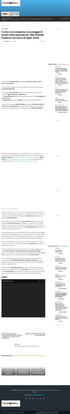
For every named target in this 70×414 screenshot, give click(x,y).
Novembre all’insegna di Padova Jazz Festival (38, 373)
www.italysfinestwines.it (17, 212)
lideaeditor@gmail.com (38, 395)
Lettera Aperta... (58, 291)
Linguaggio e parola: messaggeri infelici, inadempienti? (60, 285)
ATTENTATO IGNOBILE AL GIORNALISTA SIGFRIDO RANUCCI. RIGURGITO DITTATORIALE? (61, 295)
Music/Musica (38, 371)
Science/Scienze (58, 315)
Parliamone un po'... (59, 282)
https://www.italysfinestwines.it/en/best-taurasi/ (25, 161)
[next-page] (4, 378)
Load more (58, 325)
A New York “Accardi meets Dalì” (60, 276)
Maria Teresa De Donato (62, 112)
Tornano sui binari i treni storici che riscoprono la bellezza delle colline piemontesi (61, 91)
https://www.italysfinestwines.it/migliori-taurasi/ (17, 159)
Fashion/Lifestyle (59, 302)
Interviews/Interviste (59, 105)
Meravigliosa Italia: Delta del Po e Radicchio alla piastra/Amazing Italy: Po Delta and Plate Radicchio (61, 108)
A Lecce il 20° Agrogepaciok (8, 373)
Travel (56, 87)
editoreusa (7, 41)
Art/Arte (57, 274)
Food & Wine (7, 25)
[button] (65, 3)
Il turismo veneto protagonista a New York (61, 100)
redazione (60, 94)
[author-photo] (56, 74)
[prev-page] (2, 378)
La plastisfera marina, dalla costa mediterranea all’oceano (61, 318)
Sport (56, 76)
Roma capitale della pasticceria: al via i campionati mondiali (23, 373)
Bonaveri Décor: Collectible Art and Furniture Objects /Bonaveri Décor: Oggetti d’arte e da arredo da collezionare (61, 307)
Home (3, 25)
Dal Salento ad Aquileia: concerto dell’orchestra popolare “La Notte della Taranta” (61, 70)
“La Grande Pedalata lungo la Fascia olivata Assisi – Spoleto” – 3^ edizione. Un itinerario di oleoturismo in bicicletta (61, 81)
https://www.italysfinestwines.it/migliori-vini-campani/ (26, 157)
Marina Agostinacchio (63, 288)
